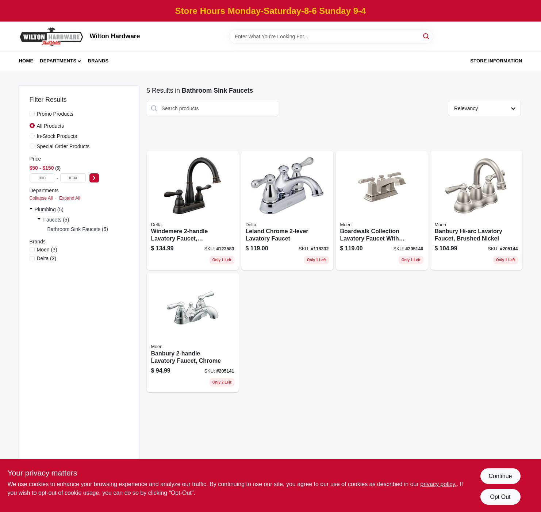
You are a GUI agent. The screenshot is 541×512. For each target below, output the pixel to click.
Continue (500, 476)
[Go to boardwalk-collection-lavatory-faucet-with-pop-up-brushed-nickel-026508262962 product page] (382, 210)
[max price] (73, 177)
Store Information (496, 60)
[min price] (42, 177)
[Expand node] (31, 209)
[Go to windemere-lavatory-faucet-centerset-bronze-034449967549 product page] (193, 210)
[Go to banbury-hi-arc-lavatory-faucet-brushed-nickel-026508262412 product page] (476, 210)
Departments (58, 60)
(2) (47, 258)
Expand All (69, 198)
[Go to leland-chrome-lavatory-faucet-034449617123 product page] (287, 210)
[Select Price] (94, 177)
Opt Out (500, 497)
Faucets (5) (56, 220)
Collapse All (41, 198)
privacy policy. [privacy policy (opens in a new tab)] (438, 484)
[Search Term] (331, 36)
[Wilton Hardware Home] (52, 36)
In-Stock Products (57, 136)
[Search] (426, 36)
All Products (50, 126)
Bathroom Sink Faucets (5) (77, 229)
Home (26, 60)
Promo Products (55, 114)
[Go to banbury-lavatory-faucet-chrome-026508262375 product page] (193, 332)
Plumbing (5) (49, 209)
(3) (47, 250)
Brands (98, 60)
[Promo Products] (32, 113)
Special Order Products (63, 146)
